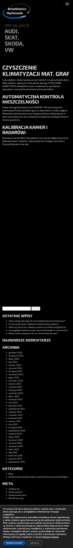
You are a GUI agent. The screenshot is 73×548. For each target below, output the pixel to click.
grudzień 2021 (15, 405)
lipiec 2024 (14, 358)
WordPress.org (16, 498)
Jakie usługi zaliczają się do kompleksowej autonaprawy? (37, 320)
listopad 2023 (15, 371)
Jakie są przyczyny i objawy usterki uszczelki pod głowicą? (37, 327)
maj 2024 (13, 362)
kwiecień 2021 (15, 418)
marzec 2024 (15, 365)
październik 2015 (17, 461)
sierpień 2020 (15, 433)
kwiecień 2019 (15, 455)
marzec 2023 (15, 383)
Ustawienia (34, 543)
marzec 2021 (15, 421)
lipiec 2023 (14, 377)
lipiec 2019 (14, 449)
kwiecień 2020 (16, 440)
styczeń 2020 (15, 443)
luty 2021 (13, 424)
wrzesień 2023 (16, 374)
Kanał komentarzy (18, 495)
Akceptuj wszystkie (14, 543)
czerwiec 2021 (16, 415)
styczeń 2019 (15, 458)
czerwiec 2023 (16, 380)
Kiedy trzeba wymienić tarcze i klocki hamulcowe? (33, 333)
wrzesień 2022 (16, 393)
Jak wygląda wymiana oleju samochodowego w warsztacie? (38, 330)
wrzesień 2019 (16, 446)
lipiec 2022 (14, 396)
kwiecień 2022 (16, 399)
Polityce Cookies (50, 537)
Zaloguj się (14, 488)
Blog (11, 473)
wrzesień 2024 (16, 355)
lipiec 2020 (14, 436)
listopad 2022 (15, 390)
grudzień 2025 (15, 352)
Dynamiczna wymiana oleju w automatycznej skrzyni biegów (38, 476)
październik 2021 (17, 408)
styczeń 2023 (15, 387)
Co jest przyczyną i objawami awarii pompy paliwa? (34, 324)
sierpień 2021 (15, 411)
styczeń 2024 (15, 368)
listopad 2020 (15, 427)
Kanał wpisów (16, 492)
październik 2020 (17, 430)
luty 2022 (13, 402)
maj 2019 (13, 452)
